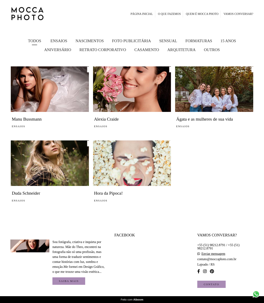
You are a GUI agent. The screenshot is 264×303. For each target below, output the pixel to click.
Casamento (146, 50)
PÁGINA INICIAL (142, 14)
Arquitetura (181, 50)
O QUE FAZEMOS (169, 14)
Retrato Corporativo (102, 50)
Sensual (168, 41)
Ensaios (58, 41)
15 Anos (228, 41)
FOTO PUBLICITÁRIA (131, 41)
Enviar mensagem (213, 253)
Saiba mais (69, 281)
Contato (211, 284)
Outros (212, 50)
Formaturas (198, 41)
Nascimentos (89, 41)
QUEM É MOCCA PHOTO (202, 14)
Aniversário (57, 50)
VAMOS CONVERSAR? (238, 14)
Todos (34, 41)
